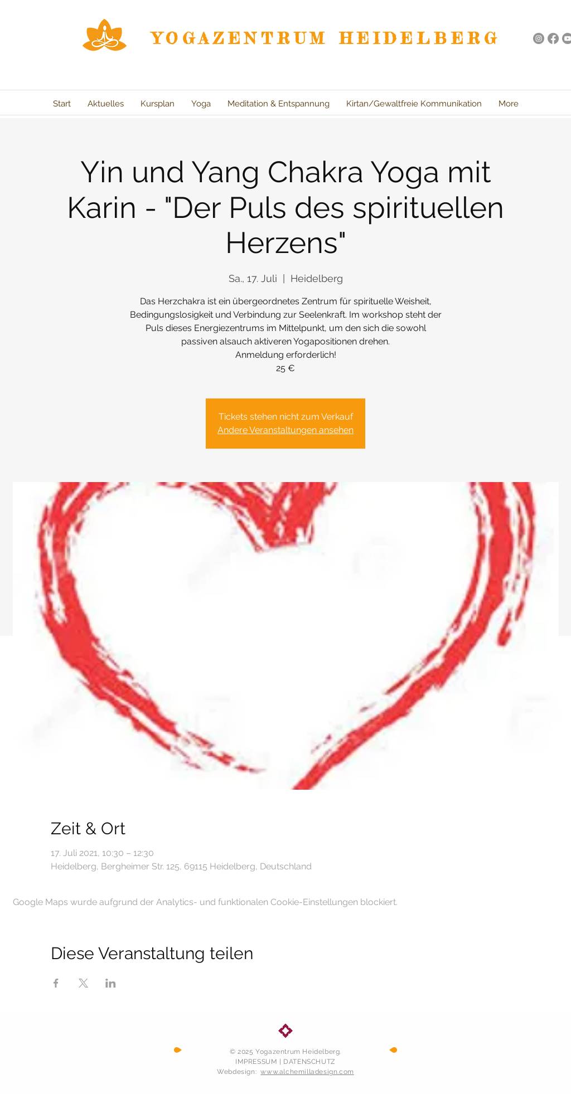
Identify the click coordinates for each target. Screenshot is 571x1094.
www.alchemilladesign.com (307, 1072)
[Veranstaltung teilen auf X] (83, 983)
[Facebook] (553, 38)
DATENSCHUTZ (309, 1062)
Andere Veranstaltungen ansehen (285, 430)
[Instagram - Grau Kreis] (538, 38)
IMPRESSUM (256, 1062)
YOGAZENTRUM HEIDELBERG (326, 38)
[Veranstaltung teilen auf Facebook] (56, 983)
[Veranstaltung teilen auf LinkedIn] (110, 983)
